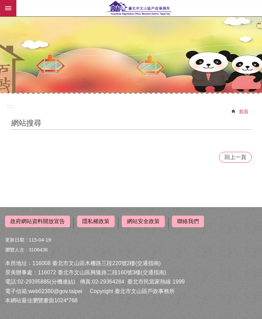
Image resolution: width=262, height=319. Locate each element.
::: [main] (12, 106)
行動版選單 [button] (8, 8)
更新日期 (14, 240)
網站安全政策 (143, 221)
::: (2, 210)
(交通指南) (148, 263)
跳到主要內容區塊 (3, 3)
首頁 (243, 111)
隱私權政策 (96, 221)
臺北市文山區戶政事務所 (139, 8)
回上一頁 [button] (235, 157)
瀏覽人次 (14, 249)
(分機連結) (62, 282)
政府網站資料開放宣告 (37, 221)
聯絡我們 (188, 221)
